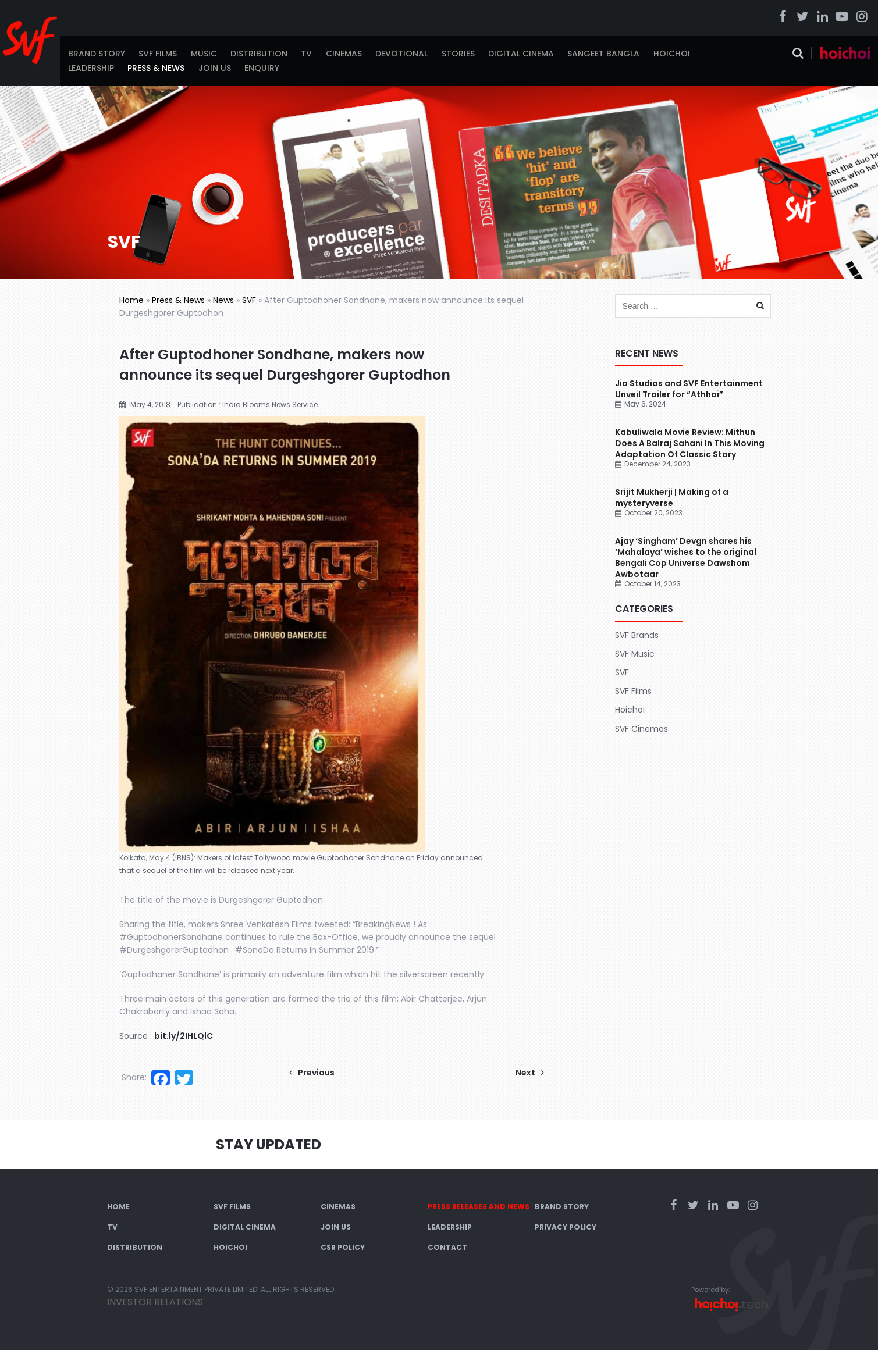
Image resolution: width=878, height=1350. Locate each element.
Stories (458, 53)
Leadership (91, 68)
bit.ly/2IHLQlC (183, 1036)
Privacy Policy (565, 1227)
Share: (134, 1077)
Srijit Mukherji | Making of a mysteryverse (671, 497)
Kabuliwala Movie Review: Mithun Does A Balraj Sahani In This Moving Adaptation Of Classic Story (690, 443)
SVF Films (157, 53)
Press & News (155, 68)
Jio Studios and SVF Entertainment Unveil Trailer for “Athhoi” (689, 388)
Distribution (258, 53)
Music (204, 53)
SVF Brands (637, 635)
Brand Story (96, 53)
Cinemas (344, 53)
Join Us (214, 68)
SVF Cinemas (641, 729)
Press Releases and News (478, 1207)
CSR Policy (343, 1247)
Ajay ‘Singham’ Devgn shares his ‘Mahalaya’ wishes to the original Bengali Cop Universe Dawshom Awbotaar (685, 557)
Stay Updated (268, 1144)
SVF (249, 300)
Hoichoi (671, 53)
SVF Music (635, 654)
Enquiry (261, 68)
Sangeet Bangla (603, 53)
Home (131, 300)
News (223, 300)
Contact (447, 1247)
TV (306, 53)
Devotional (401, 53)
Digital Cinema (521, 53)
